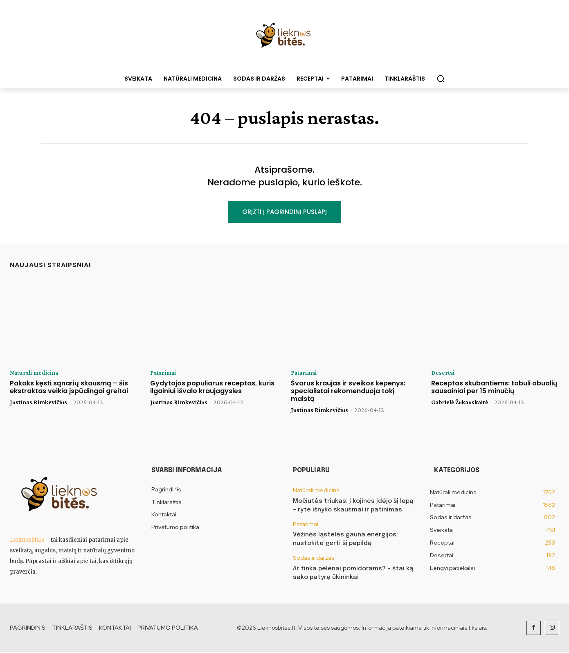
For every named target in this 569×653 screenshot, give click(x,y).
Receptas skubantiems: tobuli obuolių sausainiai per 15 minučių (494, 388)
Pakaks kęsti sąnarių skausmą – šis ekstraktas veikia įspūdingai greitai (69, 388)
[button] (440, 78)
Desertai (443, 374)
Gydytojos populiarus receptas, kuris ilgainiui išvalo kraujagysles (212, 388)
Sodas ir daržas (314, 559)
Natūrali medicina (35, 374)
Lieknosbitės (27, 541)
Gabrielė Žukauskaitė (459, 403)
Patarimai (164, 374)
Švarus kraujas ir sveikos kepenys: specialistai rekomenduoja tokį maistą (348, 392)
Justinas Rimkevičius (38, 403)
